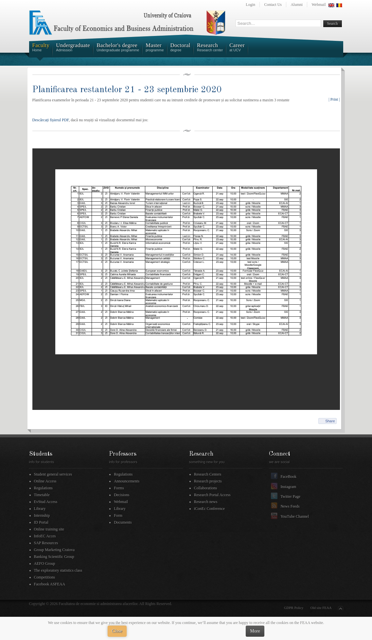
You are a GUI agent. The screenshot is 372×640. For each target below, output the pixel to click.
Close (117, 631)
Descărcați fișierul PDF (50, 120)
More (255, 631)
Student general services (53, 474)
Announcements (126, 481)
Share (330, 421)
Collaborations (205, 488)
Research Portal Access (212, 495)
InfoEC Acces (45, 536)
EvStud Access (46, 501)
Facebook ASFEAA (49, 584)
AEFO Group (44, 563)
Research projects (208, 481)
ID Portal (41, 522)
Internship (42, 515)
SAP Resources (46, 543)
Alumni (297, 4)
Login (250, 4)
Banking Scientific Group (54, 556)
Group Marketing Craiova (54, 549)
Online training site (49, 529)
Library (40, 508)
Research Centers (207, 474)
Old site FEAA (321, 608)
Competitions (44, 577)
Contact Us (273, 4)
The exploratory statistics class (58, 570)
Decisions (121, 495)
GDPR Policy (293, 608)
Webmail (318, 4)
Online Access (45, 481)
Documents (123, 522)
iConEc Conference (209, 508)
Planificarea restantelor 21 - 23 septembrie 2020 (127, 89)
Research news (206, 501)
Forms (119, 488)
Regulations (43, 488)
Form (118, 515)
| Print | (334, 99)
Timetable (42, 495)
